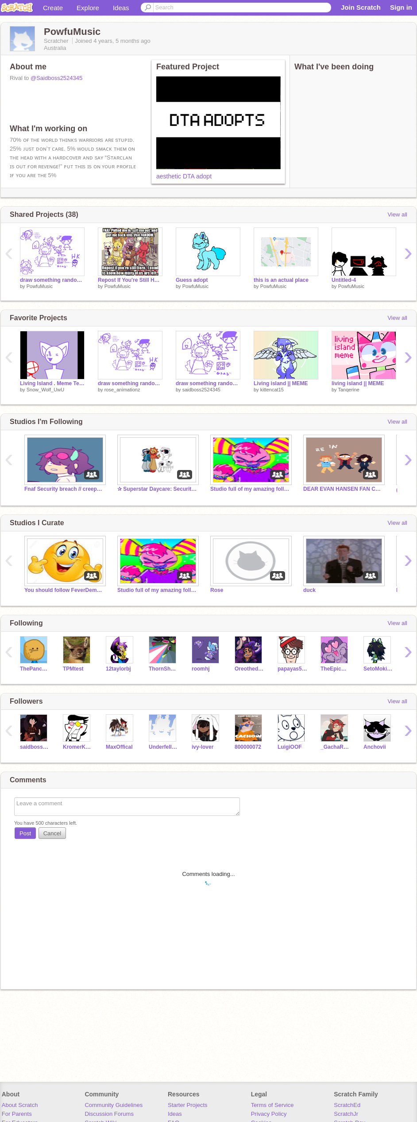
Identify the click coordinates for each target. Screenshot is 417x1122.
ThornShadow (163, 669)
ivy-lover (202, 747)
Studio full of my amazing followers (250, 489)
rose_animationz (122, 389)
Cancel (52, 833)
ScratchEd (347, 1105)
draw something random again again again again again (208, 383)
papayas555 (292, 669)
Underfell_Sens (163, 747)
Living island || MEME (281, 383)
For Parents (17, 1114)
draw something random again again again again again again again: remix (52, 280)
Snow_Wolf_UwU (45, 389)
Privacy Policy (269, 1114)
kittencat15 (272, 389)
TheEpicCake (335, 669)
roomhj (201, 669)
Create (53, 7)
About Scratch (20, 1105)
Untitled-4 (344, 280)
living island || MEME (358, 383)
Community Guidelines (114, 1105)
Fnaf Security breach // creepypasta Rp (64, 489)
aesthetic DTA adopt (184, 176)
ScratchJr (346, 1114)
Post (25, 833)
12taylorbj (118, 669)
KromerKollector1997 (78, 747)
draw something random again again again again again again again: (130, 383)
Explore (88, 7)
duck (309, 590)
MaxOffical (119, 747)
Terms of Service (272, 1105)
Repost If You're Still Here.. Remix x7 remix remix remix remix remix (130, 280)
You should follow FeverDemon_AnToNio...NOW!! (64, 590)
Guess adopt (192, 280)
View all (397, 214)
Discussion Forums (109, 1114)
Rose (216, 590)
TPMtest (73, 669)
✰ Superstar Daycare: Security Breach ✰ (157, 489)
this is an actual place (281, 280)
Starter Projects (188, 1105)
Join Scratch (361, 7)
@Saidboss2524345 (56, 78)
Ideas (121, 7)
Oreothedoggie (249, 669)
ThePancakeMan (35, 669)
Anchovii (374, 747)
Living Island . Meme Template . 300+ (52, 383)
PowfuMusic (40, 286)
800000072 (248, 747)
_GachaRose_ (335, 747)
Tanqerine (348, 389)
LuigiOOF (290, 747)
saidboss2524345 (201, 389)
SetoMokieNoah (378, 669)
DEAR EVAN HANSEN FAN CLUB (343, 489)
